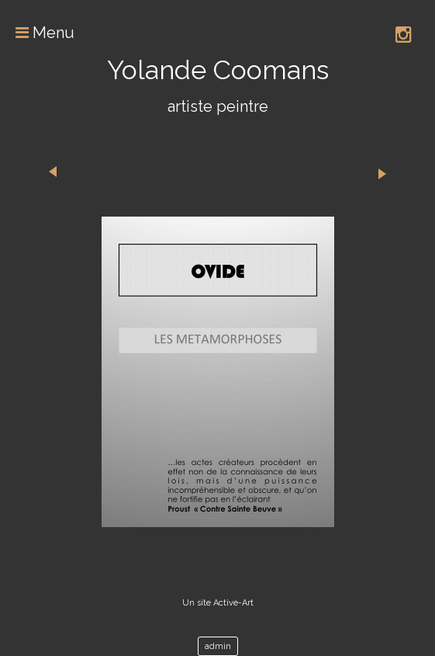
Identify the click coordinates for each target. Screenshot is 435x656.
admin (218, 646)
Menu (37, 32)
